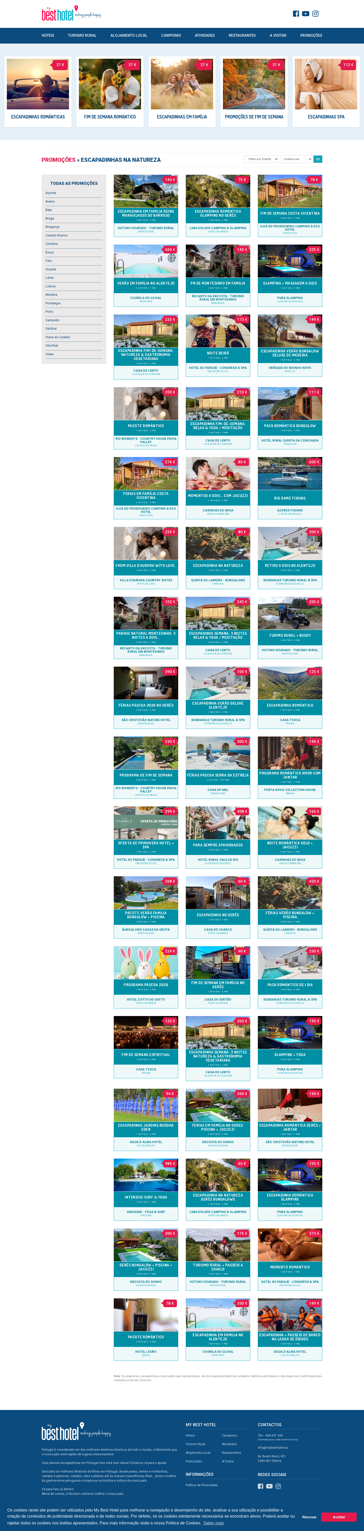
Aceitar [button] (339, 1517)
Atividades (205, 35)
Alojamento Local (128, 35)
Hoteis (48, 35)
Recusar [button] (309, 1517)
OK (318, 159)
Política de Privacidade (202, 1485)
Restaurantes (242, 35)
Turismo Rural (82, 35)
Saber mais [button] (213, 1523)
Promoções (311, 35)
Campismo (171, 35)
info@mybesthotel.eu (273, 1447)
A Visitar (278, 35)
